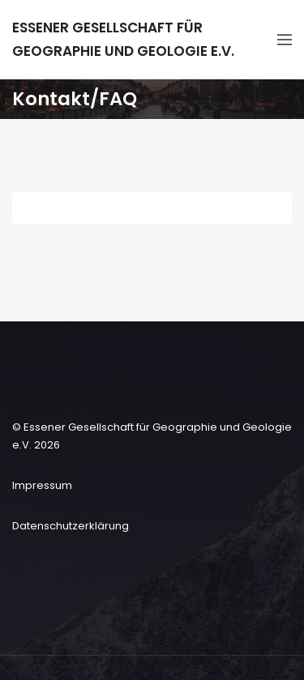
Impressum (42, 485)
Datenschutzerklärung (70, 525)
